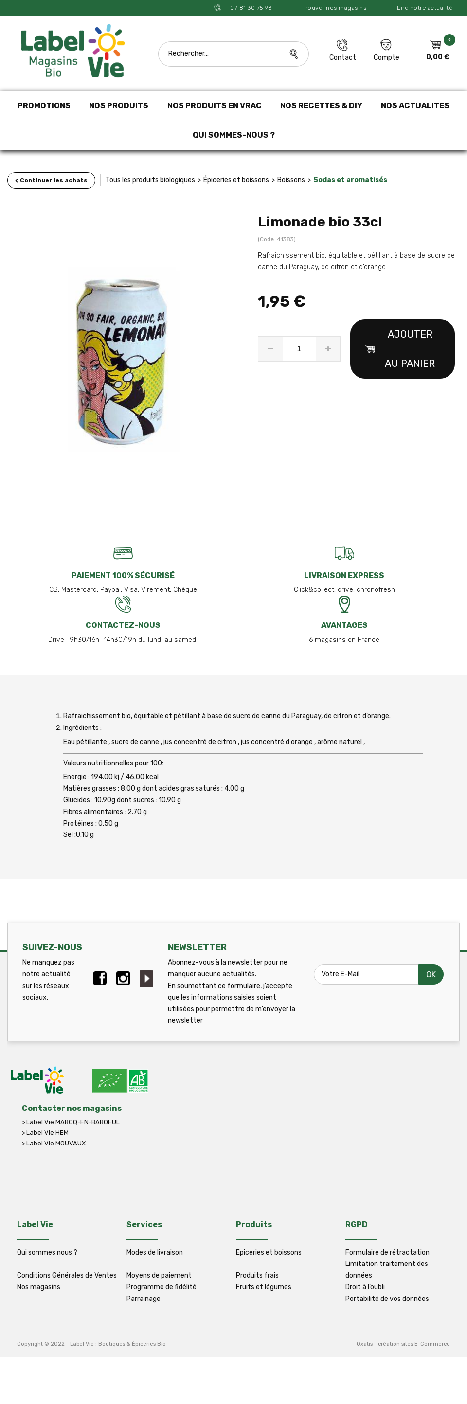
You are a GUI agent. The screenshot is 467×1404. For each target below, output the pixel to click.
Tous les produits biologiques (150, 180)
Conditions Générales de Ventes (67, 1275)
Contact (342, 57)
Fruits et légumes (263, 1287)
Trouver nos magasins (334, 7)
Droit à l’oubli (365, 1287)
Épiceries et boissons (236, 180)
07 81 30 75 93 (250, 7)
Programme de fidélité (161, 1287)
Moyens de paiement (159, 1275)
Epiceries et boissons (269, 1252)
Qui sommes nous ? (47, 1252)
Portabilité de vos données (387, 1299)
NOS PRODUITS (118, 105)
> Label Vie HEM (45, 1132)
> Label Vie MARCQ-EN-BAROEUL (71, 1122)
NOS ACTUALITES (415, 105)
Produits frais (257, 1275)
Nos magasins (38, 1287)
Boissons (291, 180)
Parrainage (143, 1299)
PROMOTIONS (44, 105)
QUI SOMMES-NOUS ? (234, 134)
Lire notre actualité (424, 7)
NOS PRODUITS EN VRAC (214, 105)
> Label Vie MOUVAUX (54, 1143)
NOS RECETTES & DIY (321, 105)
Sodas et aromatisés (350, 180)
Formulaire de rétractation (387, 1252)
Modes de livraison (154, 1252)
